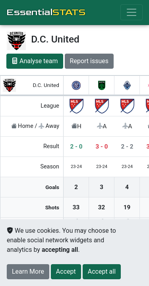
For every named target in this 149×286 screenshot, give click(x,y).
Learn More (28, 271)
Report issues (89, 61)
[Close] (66, 271)
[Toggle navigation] (131, 12)
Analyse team (35, 61)
